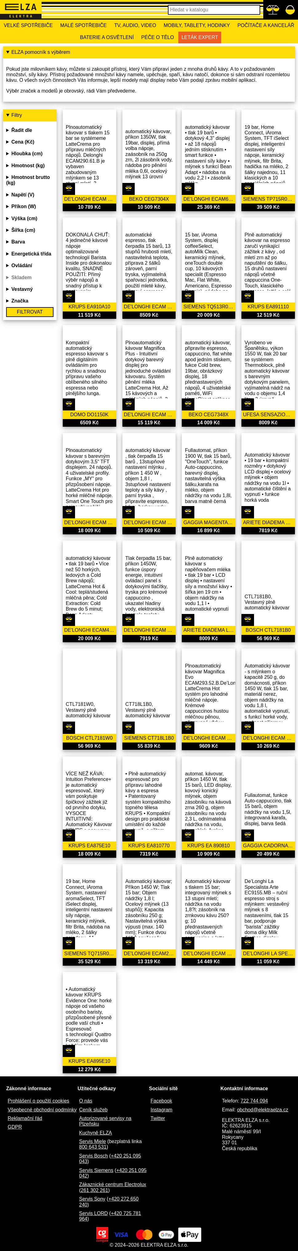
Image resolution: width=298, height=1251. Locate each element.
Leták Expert (199, 37)
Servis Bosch (93, 1155)
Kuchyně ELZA (95, 1132)
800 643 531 (92, 1147)
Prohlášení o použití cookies (38, 1100)
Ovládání (21, 265)
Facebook (161, 1100)
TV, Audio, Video (135, 25)
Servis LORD (93, 1213)
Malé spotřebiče (83, 25)
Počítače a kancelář (265, 25)
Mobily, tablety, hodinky (197, 25)
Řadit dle (21, 130)
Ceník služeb (93, 1109)
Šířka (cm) (23, 230)
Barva (18, 241)
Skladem (21, 277)
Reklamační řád (25, 1118)
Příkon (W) (23, 206)
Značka (19, 300)
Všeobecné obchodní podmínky (42, 1109)
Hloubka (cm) (26, 153)
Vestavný (22, 289)
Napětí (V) (22, 194)
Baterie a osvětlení (107, 37)
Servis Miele (92, 1141)
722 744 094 (254, 1100)
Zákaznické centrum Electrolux (112, 1184)
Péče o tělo (157, 37)
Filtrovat (30, 312)
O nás (85, 1100)
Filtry (16, 115)
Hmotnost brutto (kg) (28, 180)
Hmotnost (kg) (28, 165)
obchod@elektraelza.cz (262, 1109)
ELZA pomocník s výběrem (40, 52)
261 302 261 (94, 1190)
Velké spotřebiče (28, 25)
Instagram (162, 1109)
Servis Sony (92, 1199)
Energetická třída (31, 253)
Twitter (158, 1118)
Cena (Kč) (22, 141)
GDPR (15, 1127)
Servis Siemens (96, 1170)
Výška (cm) (24, 218)
